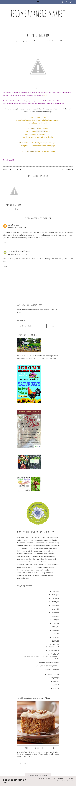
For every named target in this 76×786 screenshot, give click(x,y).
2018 (54, 620)
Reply (5, 242)
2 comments (67, 169)
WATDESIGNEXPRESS (65, 780)
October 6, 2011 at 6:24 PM (17, 254)
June (55, 685)
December (53, 647)
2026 (55, 591)
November (53, 650)
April (55, 688)
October (53, 654)
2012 (54, 641)
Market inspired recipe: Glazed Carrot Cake (42, 748)
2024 (54, 598)
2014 (54, 634)
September (52, 674)
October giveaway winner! (49, 662)
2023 (54, 602)
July (55, 681)
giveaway (20, 41)
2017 (54, 623)
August (54, 678)
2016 (54, 627)
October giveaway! (38, 35)
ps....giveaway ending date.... (48, 666)
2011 (55, 645)
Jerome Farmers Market (38, 13)
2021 (54, 609)
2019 (54, 616)
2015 (54, 630)
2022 (54, 605)
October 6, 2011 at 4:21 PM (17, 228)
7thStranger (13, 225)
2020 (54, 612)
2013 (54, 637)
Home (5, 783)
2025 (54, 595)
